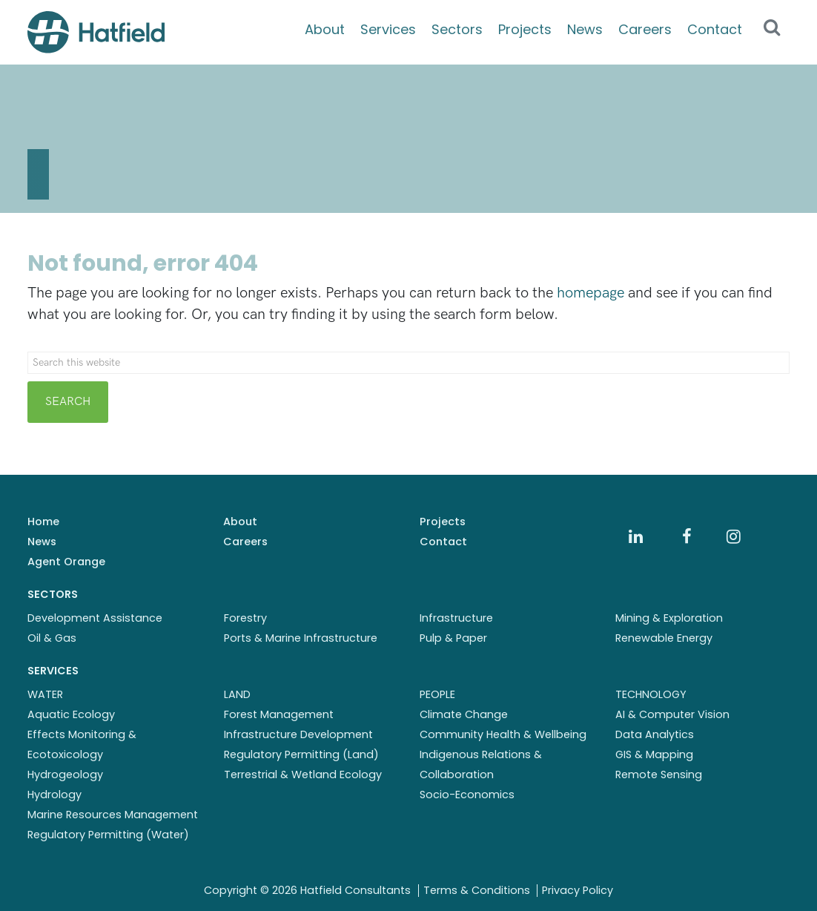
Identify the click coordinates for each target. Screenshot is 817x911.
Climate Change (464, 714)
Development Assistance (94, 618)
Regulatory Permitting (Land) (301, 754)
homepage (590, 293)
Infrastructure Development (298, 734)
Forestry (245, 618)
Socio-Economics (467, 794)
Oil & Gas (51, 638)
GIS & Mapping (654, 754)
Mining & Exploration (669, 618)
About (325, 29)
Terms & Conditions (476, 890)
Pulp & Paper (453, 638)
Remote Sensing (658, 774)
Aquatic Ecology (71, 714)
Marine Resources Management (112, 814)
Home (43, 521)
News (585, 29)
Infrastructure (456, 618)
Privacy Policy (577, 890)
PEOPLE (437, 694)
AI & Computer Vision (672, 714)
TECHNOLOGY (651, 694)
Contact (714, 29)
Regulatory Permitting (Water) (108, 834)
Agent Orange (66, 561)
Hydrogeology (65, 774)
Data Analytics (654, 734)
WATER (45, 694)
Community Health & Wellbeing (503, 734)
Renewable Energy (663, 638)
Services (388, 29)
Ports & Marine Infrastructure (300, 638)
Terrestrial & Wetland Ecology (303, 774)
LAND (237, 694)
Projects (525, 29)
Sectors (457, 29)
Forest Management (279, 714)
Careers (645, 29)
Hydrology (54, 794)
